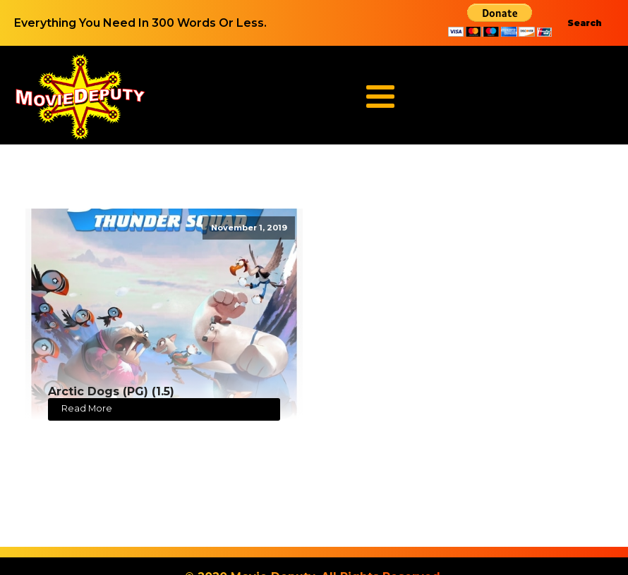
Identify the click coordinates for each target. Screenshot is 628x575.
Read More (86, 408)
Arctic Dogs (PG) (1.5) (111, 391)
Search (584, 23)
